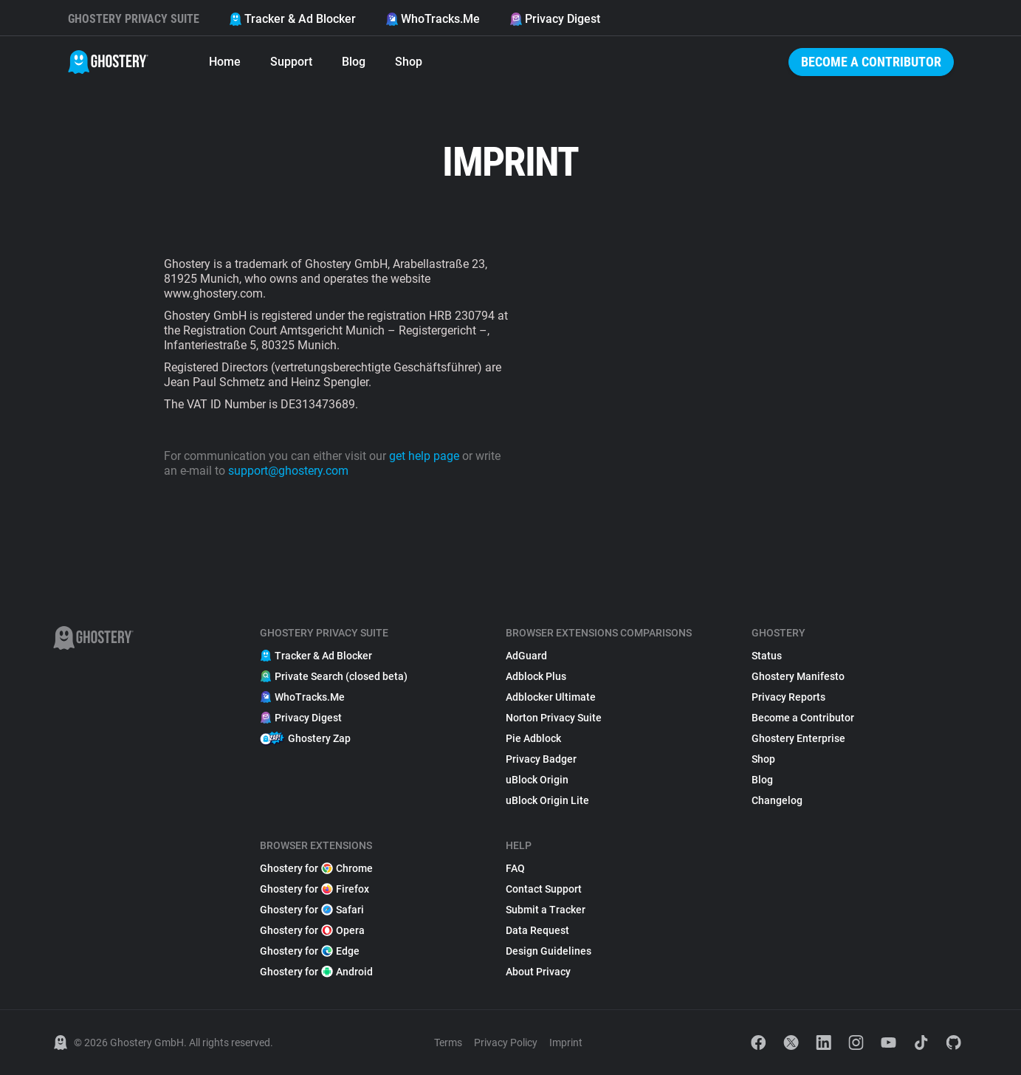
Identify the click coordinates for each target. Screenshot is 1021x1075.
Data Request (537, 930)
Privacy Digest (554, 19)
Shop (408, 62)
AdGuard (526, 656)
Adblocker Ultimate (551, 697)
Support (291, 62)
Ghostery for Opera (312, 930)
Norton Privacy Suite (554, 718)
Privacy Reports (788, 697)
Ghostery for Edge (310, 951)
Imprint (565, 1042)
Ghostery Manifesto (798, 676)
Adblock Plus (536, 676)
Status (767, 656)
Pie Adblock (533, 738)
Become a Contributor (871, 61)
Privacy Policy (505, 1042)
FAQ (515, 868)
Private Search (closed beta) (334, 676)
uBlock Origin (537, 780)
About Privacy (538, 972)
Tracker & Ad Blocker (292, 19)
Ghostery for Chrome (316, 868)
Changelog (777, 800)
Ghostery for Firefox (314, 889)
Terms (448, 1042)
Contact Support (544, 889)
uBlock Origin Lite (547, 800)
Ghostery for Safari (312, 910)
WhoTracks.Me (432, 19)
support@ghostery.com (288, 471)
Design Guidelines (548, 951)
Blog (353, 62)
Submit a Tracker (545, 910)
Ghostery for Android (316, 972)
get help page (424, 456)
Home (225, 62)
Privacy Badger (541, 759)
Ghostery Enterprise (798, 738)
